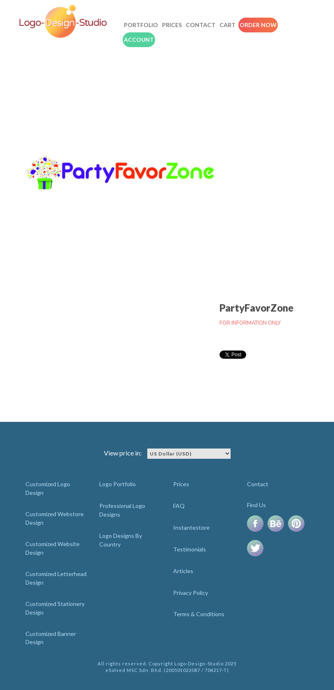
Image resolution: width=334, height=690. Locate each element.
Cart (228, 24)
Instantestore (191, 527)
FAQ (179, 505)
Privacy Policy (190, 592)
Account (139, 39)
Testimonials (189, 549)
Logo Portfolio (117, 483)
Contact (200, 24)
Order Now (258, 24)
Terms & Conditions (198, 613)
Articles (183, 570)
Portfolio (141, 24)
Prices (172, 24)
